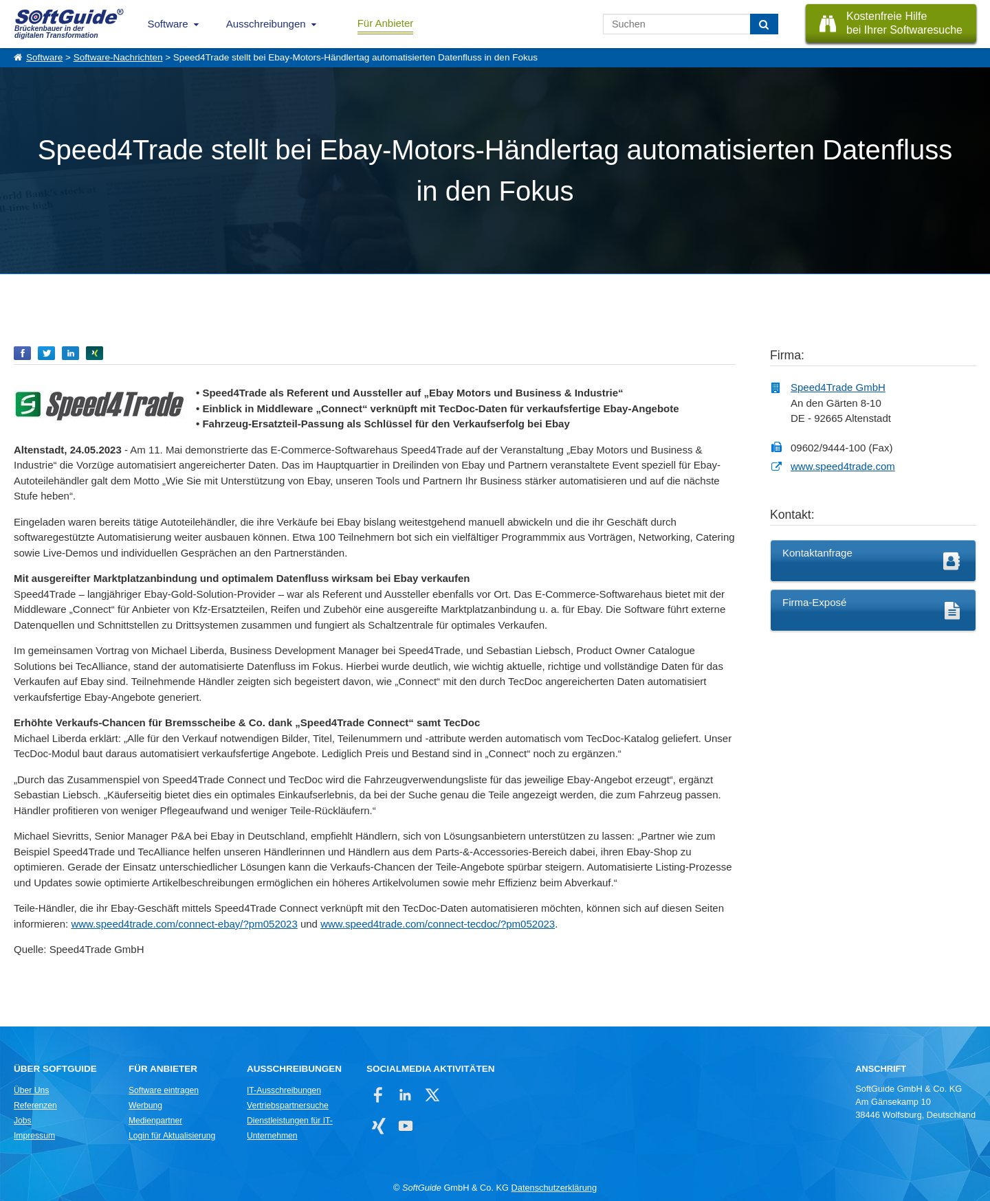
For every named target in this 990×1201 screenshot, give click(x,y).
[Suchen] (764, 24)
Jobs (23, 1120)
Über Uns (31, 1090)
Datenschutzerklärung (554, 1187)
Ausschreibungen (266, 24)
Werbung (145, 1105)
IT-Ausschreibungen (284, 1090)
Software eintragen (164, 1090)
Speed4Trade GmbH (838, 387)
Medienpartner (155, 1120)
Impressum (34, 1136)
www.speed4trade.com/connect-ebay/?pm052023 (184, 924)
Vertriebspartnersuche (288, 1105)
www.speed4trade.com (843, 466)
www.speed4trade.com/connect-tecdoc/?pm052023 (437, 924)
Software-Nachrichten (118, 57)
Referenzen (35, 1105)
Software (168, 24)
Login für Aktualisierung (172, 1136)
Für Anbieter (386, 23)
